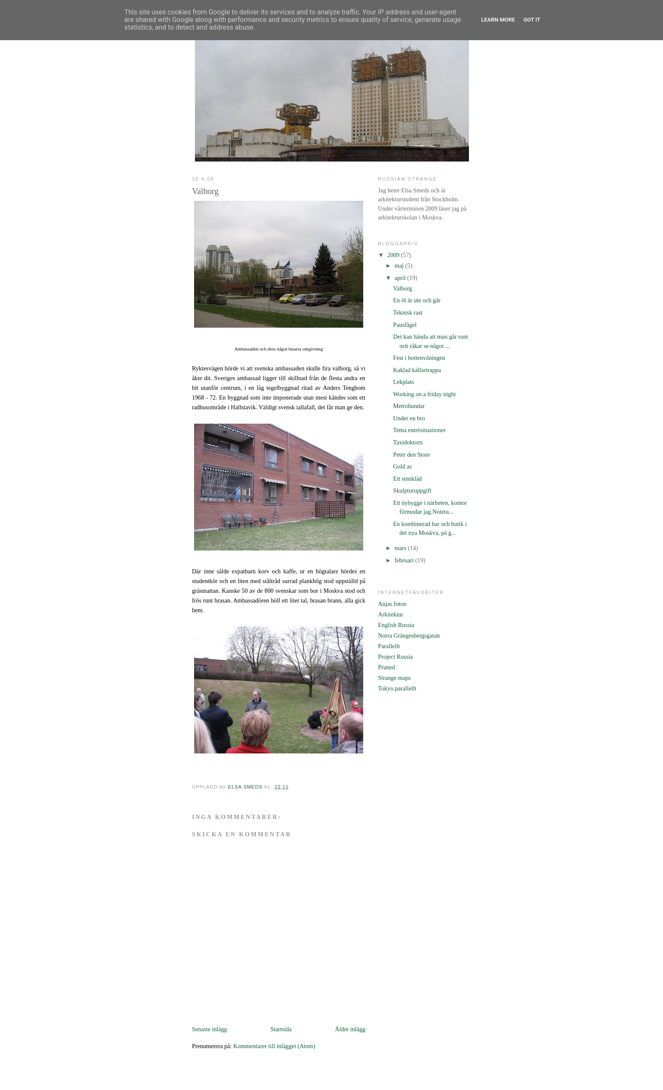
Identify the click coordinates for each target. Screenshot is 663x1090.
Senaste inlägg (209, 1029)
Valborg (402, 288)
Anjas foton (392, 603)
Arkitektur (390, 614)
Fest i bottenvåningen (419, 357)
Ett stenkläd (407, 478)
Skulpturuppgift (412, 490)
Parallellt (389, 646)
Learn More (498, 19)
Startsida (281, 1029)
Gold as (402, 466)
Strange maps (394, 677)
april (401, 277)
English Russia (396, 625)
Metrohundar (409, 406)
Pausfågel (405, 324)
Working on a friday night (424, 394)
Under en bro (409, 418)
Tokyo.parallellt (397, 688)
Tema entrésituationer (419, 430)
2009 (394, 255)
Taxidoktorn (408, 442)
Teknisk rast (407, 312)
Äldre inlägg (350, 1029)
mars (401, 548)
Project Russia (395, 656)
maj (400, 265)
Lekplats (403, 381)
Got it (531, 19)
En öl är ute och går (417, 300)
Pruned (386, 667)
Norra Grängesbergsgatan (409, 635)
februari (405, 560)
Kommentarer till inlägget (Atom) (274, 1046)
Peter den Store (411, 454)
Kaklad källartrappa (417, 370)
